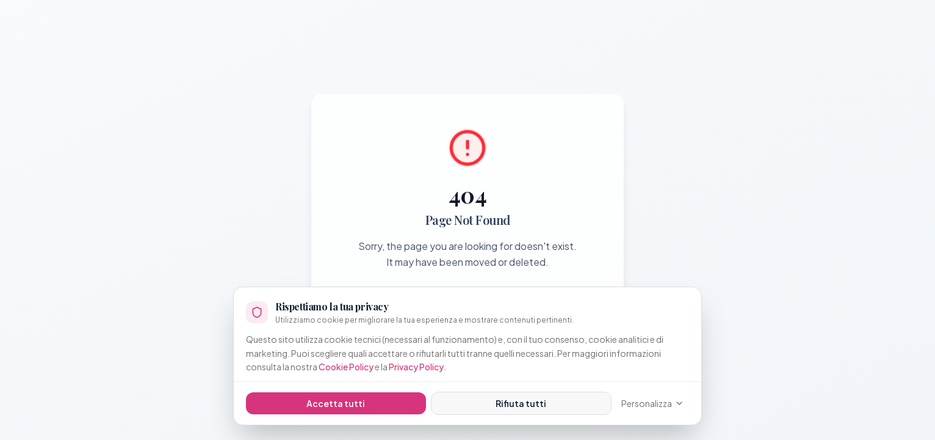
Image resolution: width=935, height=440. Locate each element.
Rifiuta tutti (521, 403)
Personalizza (652, 403)
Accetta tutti (335, 403)
